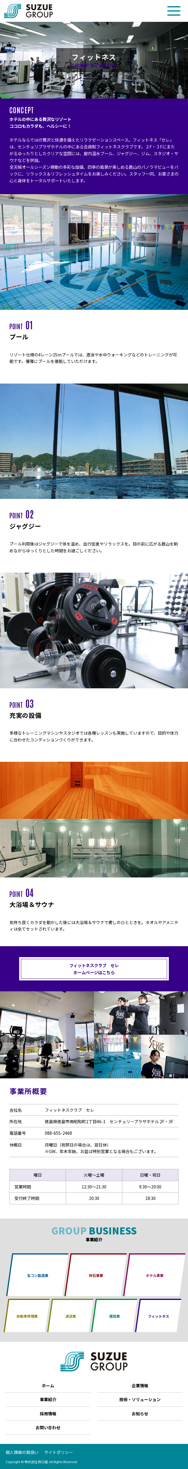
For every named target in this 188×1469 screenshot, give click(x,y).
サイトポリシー (58, 1452)
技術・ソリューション (140, 1399)
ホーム (48, 1385)
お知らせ (140, 1413)
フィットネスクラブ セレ (94, 968)
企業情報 (140, 1385)
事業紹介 (48, 1399)
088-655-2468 (58, 1133)
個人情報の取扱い (22, 1452)
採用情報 (48, 1413)
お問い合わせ (48, 1427)
